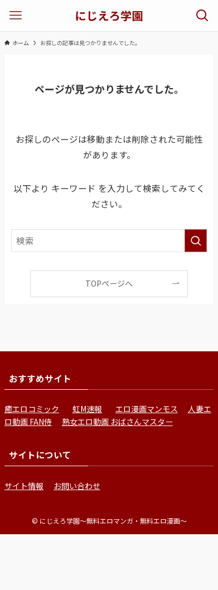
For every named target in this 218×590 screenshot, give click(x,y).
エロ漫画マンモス (146, 408)
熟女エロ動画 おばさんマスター (117, 421)
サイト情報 (23, 485)
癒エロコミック (31, 408)
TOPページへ (109, 283)
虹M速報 (87, 408)
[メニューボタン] (15, 15)
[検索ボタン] (202, 15)
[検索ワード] (109, 240)
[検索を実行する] (196, 240)
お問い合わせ (77, 485)
